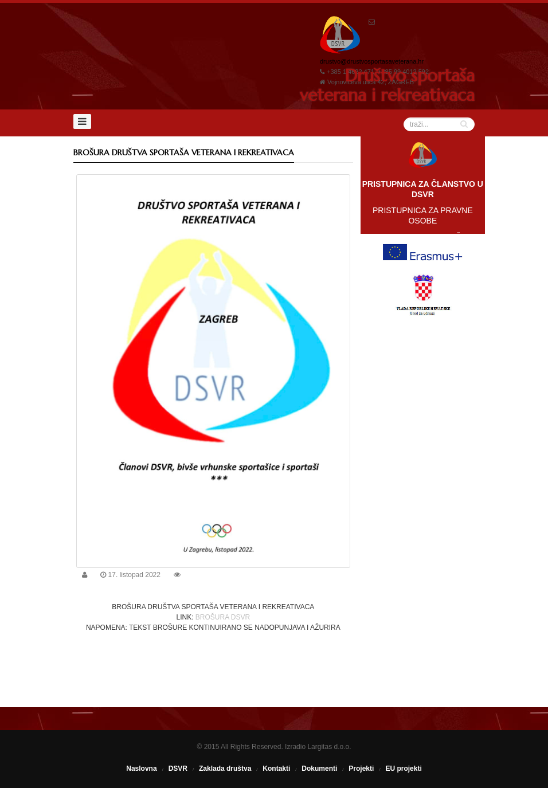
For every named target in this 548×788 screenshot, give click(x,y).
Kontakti (276, 769)
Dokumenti (319, 769)
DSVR (178, 769)
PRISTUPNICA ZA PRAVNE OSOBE (423, 215)
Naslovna (141, 769)
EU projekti (403, 769)
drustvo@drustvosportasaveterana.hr (372, 61)
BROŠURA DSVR (222, 617)
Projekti (361, 769)
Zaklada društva (225, 769)
